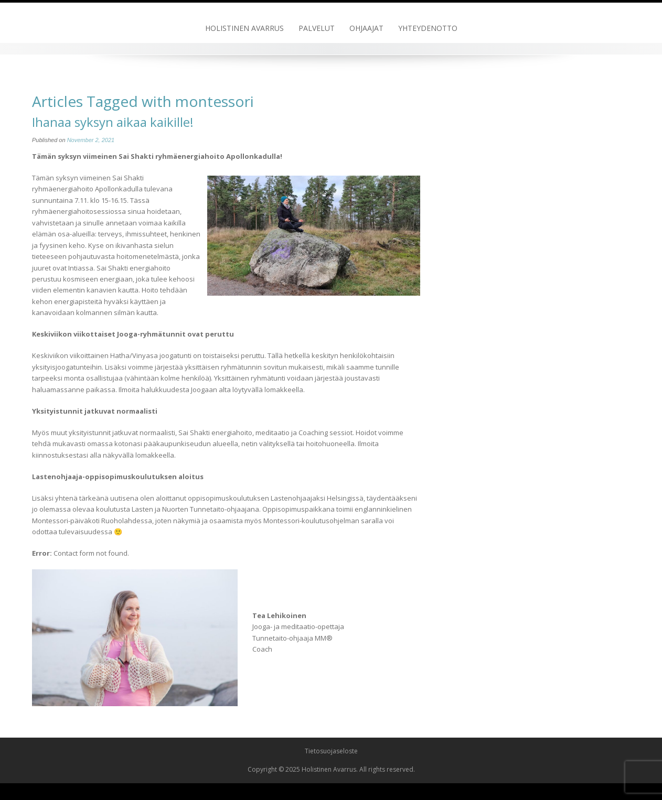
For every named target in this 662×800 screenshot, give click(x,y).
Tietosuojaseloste (331, 751)
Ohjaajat (366, 28)
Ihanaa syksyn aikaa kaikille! (113, 122)
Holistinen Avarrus (244, 28)
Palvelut (316, 28)
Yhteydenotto (427, 28)
